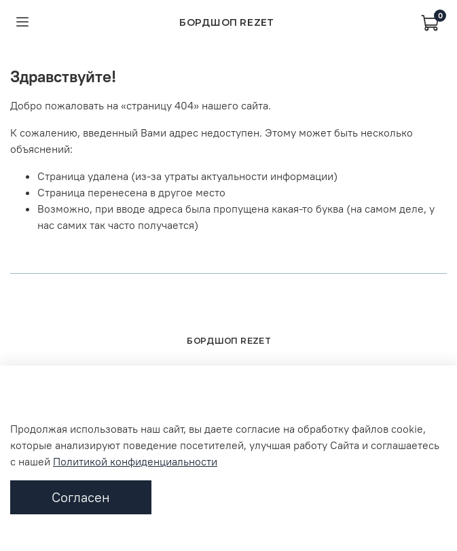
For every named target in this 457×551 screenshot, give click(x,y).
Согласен (81, 496)
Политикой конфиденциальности (135, 461)
